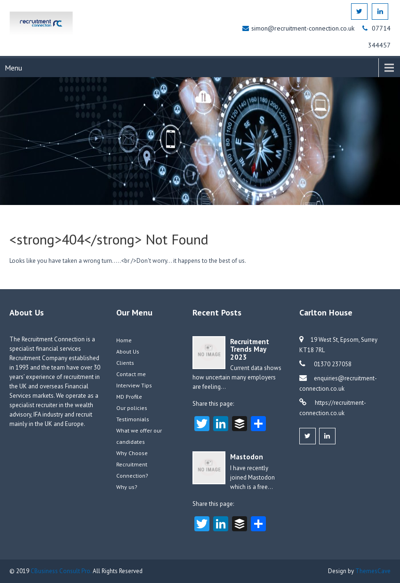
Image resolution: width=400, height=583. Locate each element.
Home (124, 340)
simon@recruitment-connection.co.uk (303, 28)
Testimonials (132, 419)
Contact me (131, 374)
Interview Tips (134, 385)
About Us (127, 351)
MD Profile (129, 396)
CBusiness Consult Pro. (62, 571)
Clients (125, 362)
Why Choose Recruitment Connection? (132, 464)
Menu (13, 67)
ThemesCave (373, 571)
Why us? (126, 486)
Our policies (131, 407)
